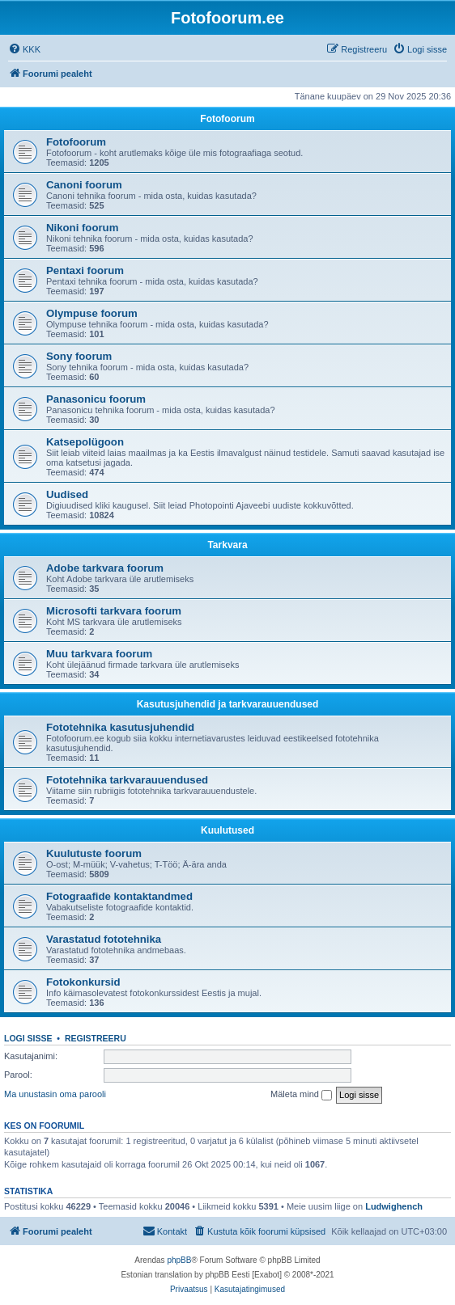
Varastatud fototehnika (103, 939)
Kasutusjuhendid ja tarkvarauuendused (228, 704)
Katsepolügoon (85, 442)
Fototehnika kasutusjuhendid (120, 727)
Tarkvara (227, 545)
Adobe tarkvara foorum (105, 568)
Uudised (67, 494)
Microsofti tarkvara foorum (113, 611)
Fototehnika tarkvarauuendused (127, 780)
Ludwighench (394, 1206)
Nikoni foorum (82, 228)
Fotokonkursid (83, 982)
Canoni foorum (84, 185)
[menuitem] (24, 49)
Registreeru (95, 1038)
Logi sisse (28, 1038)
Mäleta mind (301, 1094)
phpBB (179, 1260)
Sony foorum (79, 356)
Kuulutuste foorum (94, 853)
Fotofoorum (227, 119)
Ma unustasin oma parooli (55, 1094)
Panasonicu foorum (96, 399)
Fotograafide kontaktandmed (119, 896)
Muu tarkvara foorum (99, 654)
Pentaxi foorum (85, 270)
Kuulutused (227, 830)
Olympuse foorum (92, 313)
